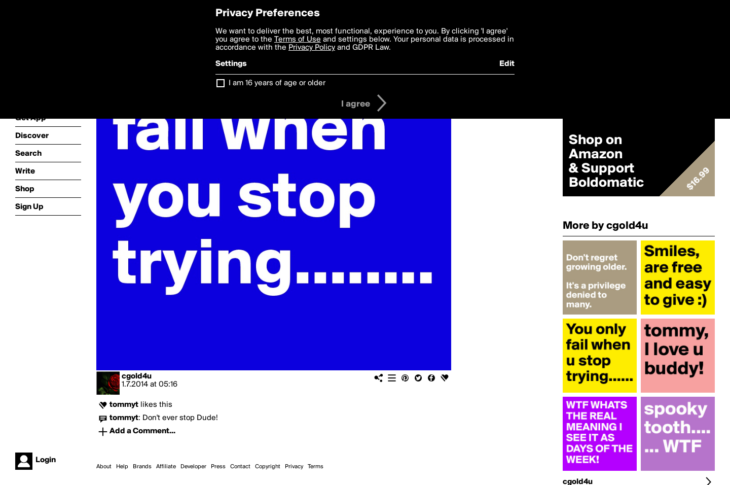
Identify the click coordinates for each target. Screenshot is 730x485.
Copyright (267, 467)
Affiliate (166, 467)
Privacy (294, 467)
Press (218, 467)
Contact (240, 467)
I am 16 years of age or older (277, 83)
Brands (142, 467)
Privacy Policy (311, 48)
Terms (315, 467)
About (104, 467)
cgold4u (137, 376)
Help (122, 467)
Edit (507, 64)
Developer (193, 467)
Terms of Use (297, 40)
